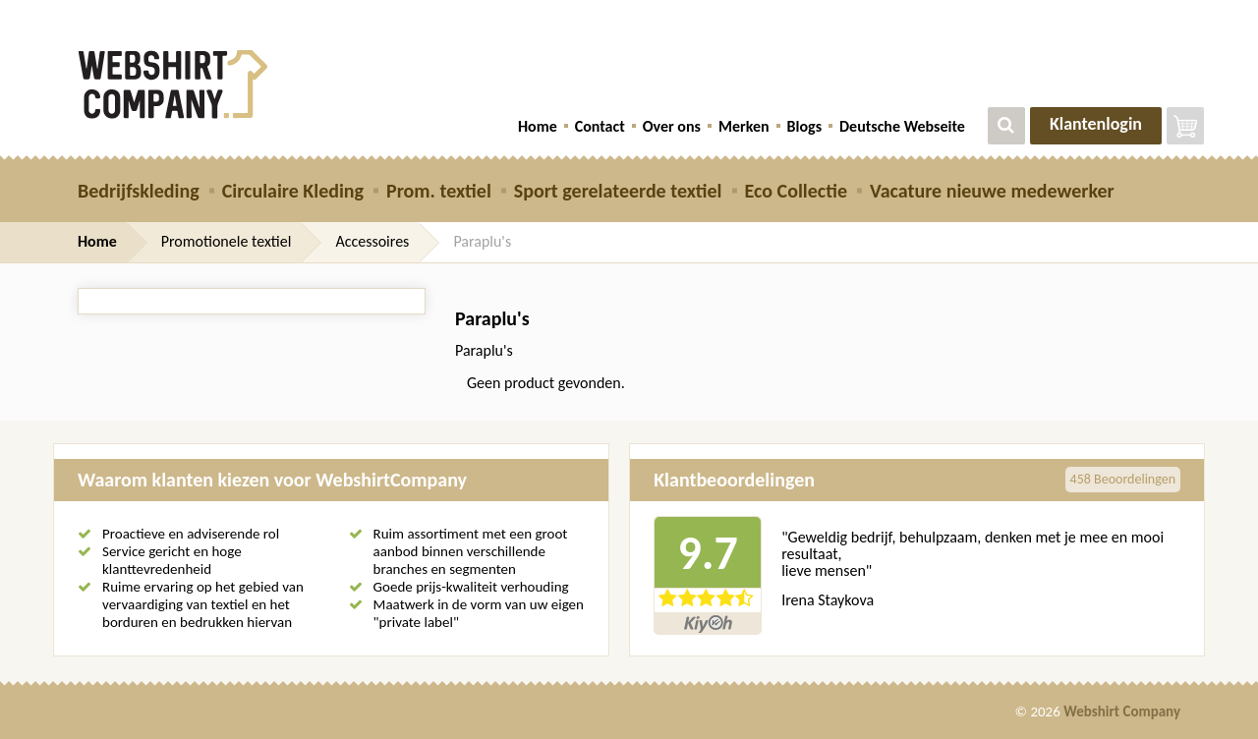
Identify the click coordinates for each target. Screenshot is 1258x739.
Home (537, 126)
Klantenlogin (1096, 124)
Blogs (804, 126)
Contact (600, 126)
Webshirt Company (1121, 711)
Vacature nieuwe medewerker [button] (992, 190)
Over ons (672, 126)
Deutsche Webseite (902, 126)
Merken (744, 126)
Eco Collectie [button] (796, 190)
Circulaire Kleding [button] (293, 190)
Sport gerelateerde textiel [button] (618, 190)
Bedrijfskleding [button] (139, 190)
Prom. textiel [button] (438, 190)
